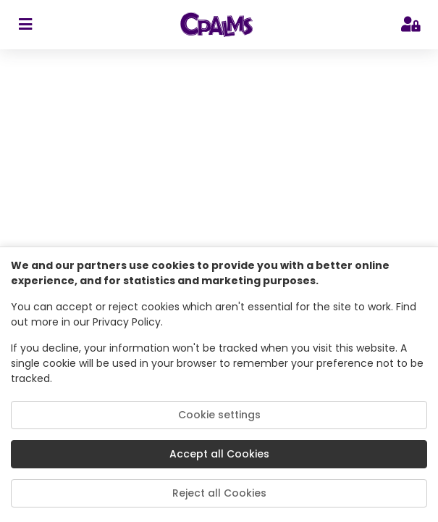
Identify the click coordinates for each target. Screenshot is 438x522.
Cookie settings (219, 414)
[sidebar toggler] (25, 25)
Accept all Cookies (219, 454)
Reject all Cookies (219, 493)
